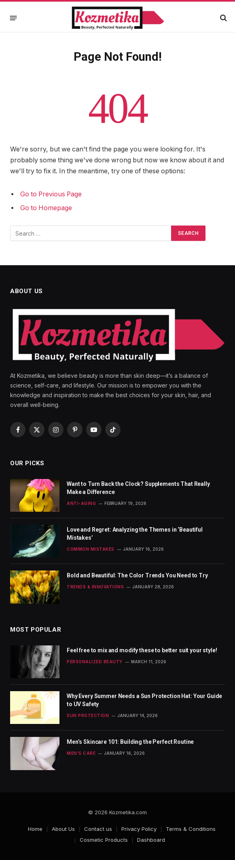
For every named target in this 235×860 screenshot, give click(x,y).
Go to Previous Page (51, 194)
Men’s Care (81, 753)
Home (35, 829)
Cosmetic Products (104, 840)
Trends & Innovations (95, 586)
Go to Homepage (46, 208)
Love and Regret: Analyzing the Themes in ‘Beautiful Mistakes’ (135, 533)
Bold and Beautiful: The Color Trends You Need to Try (137, 575)
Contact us (98, 829)
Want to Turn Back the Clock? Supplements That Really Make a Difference (138, 488)
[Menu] (13, 17)
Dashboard (151, 840)
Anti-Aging (81, 503)
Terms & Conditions (191, 829)
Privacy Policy (139, 829)
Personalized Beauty (95, 661)
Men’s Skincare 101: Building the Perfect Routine (130, 742)
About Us (63, 829)
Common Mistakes (90, 549)
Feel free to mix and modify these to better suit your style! (142, 650)
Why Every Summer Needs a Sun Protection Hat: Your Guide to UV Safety (144, 700)
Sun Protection (88, 715)
